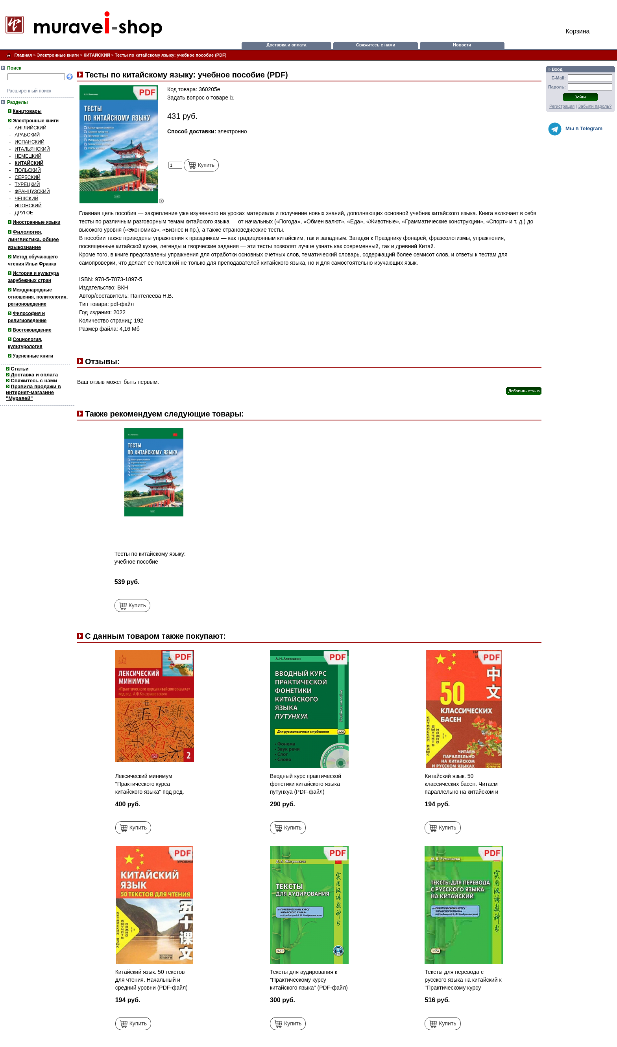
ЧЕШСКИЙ (26, 198)
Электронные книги (58, 55)
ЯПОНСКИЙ (28, 205)
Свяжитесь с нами (375, 44)
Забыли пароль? (594, 106)
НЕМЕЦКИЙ (28, 156)
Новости (462, 44)
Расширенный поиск (29, 91)
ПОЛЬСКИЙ (28, 170)
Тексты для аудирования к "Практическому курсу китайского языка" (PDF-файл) (309, 980)
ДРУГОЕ (24, 213)
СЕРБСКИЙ (27, 177)
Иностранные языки (36, 222)
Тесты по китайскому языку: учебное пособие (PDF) (171, 55)
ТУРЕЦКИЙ (27, 184)
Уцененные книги (33, 356)
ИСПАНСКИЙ (29, 142)
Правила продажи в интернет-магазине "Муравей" (33, 392)
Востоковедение (32, 330)
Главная (23, 55)
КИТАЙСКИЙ (97, 55)
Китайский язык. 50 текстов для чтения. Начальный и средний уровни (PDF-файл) (151, 980)
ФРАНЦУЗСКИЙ (32, 191)
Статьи (19, 369)
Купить (201, 165)
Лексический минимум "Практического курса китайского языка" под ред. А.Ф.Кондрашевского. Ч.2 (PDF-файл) (149, 792)
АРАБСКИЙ (27, 135)
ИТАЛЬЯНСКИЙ (32, 149)
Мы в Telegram (575, 129)
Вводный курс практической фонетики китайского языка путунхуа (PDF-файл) (305, 784)
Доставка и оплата (286, 44)
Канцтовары (27, 111)
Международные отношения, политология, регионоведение (38, 297)
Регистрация (562, 106)
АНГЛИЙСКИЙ (30, 128)
